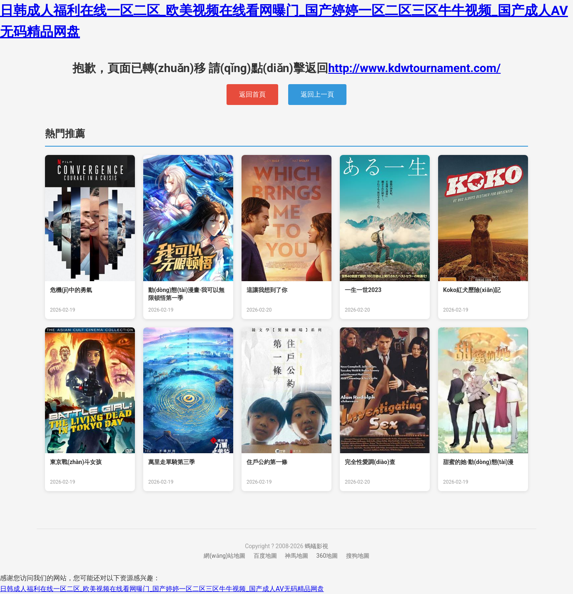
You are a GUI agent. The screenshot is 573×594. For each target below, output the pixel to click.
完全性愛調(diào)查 (370, 462)
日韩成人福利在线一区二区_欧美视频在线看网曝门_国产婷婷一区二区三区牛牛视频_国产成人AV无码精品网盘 (162, 589)
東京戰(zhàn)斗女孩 (76, 462)
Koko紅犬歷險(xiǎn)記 (472, 290)
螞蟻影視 (316, 546)
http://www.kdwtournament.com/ (414, 68)
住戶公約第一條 (267, 462)
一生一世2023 (363, 290)
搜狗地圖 (357, 555)
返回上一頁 (317, 94)
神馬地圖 (296, 555)
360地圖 (327, 555)
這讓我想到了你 (267, 290)
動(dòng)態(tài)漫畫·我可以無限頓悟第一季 (186, 294)
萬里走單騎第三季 (171, 462)
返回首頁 (252, 94)
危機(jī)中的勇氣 (71, 290)
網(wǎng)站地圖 (224, 555)
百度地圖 (265, 555)
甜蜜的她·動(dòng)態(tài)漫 (478, 462)
